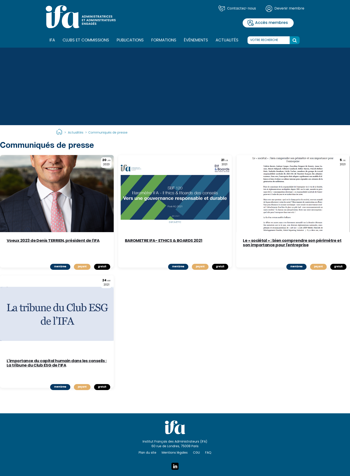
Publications (130, 40)
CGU (196, 452)
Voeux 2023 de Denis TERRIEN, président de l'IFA (53, 241)
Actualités (227, 40)
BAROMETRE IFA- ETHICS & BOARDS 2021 (163, 241)
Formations (163, 40)
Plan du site (147, 452)
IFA (52, 40)
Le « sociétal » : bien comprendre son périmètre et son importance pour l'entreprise (292, 243)
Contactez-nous (241, 9)
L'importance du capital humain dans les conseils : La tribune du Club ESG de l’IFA (56, 363)
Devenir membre (289, 9)
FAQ (208, 452)
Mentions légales (175, 452)
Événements (196, 40)
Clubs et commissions (86, 40)
